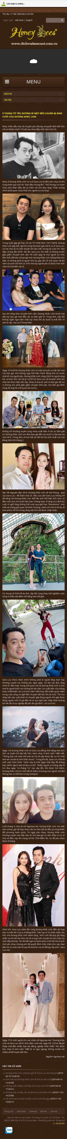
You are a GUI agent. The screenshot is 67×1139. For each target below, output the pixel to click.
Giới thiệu (21, 1111)
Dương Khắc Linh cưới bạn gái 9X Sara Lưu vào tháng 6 (31, 1073)
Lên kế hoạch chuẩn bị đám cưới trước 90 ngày (28, 1098)
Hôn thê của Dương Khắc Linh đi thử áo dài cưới (28, 1079)
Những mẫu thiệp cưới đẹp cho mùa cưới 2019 (28, 1085)
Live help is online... (16, 4)
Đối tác (43, 1111)
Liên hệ (53, 1111)
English (29, 20)
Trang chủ (8, 1111)
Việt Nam (19, 20)
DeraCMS (60, 1123)
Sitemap (33, 1111)
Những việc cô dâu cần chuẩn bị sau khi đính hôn (29, 1092)
